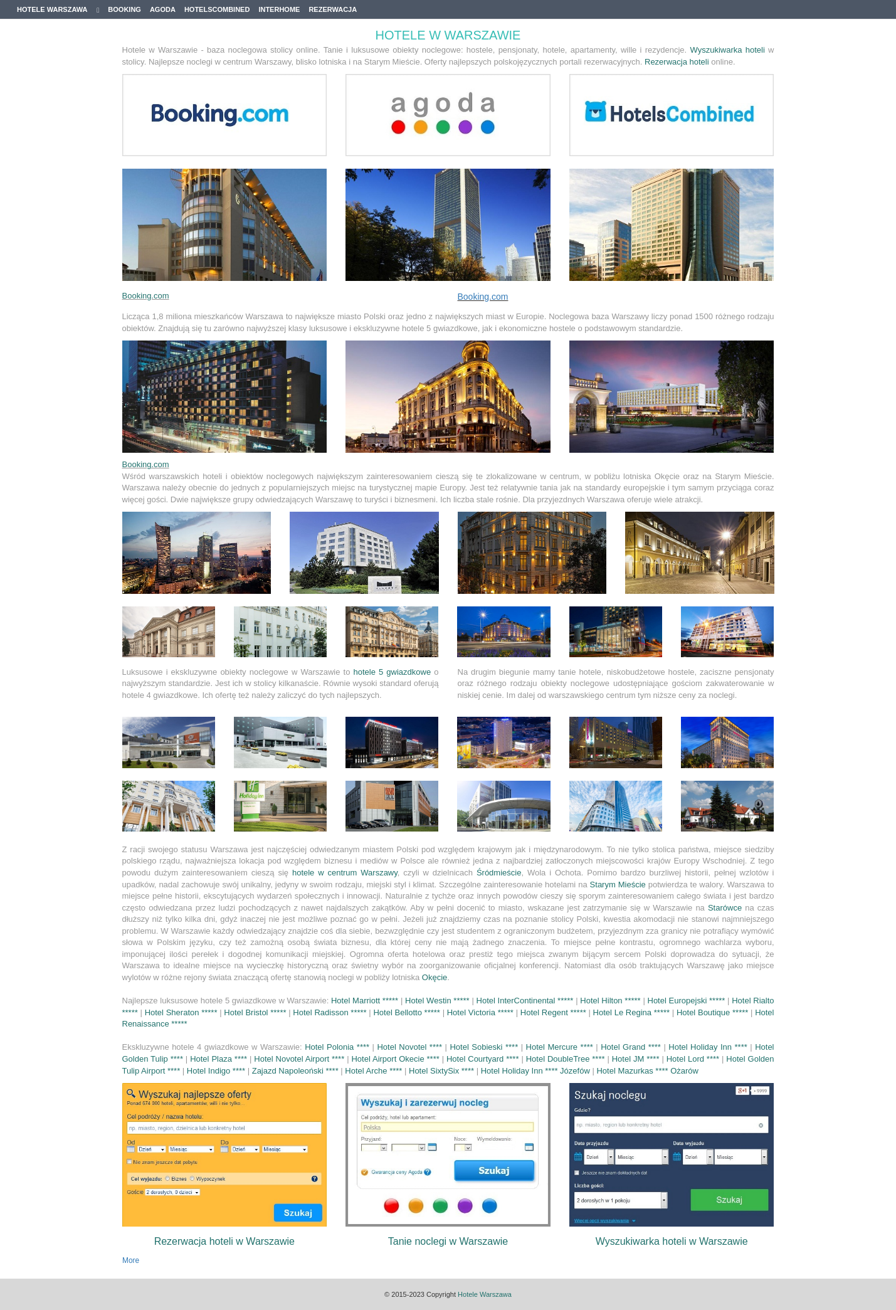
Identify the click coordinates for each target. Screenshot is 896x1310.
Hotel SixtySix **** (441, 1070)
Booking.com (145, 295)
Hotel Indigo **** (216, 1070)
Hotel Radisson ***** (331, 1012)
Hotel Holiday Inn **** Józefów (537, 1070)
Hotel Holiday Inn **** (707, 1047)
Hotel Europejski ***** (688, 1000)
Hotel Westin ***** (438, 1000)
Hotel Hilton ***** (611, 1000)
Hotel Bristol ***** (256, 1012)
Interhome (279, 9)
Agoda (163, 9)
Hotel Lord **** (693, 1059)
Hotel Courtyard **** (482, 1059)
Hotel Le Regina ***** (632, 1012)
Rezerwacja (332, 9)
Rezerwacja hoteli (677, 61)
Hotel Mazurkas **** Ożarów (647, 1070)
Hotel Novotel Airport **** (299, 1059)
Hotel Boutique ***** (714, 1012)
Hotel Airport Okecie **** (395, 1059)
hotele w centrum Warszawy (345, 872)
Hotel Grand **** (631, 1047)
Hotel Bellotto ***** (407, 1012)
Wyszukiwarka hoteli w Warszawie (672, 1241)
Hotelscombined (217, 9)
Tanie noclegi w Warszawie (448, 1241)
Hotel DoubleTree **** (565, 1059)
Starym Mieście (618, 884)
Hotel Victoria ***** (481, 1012)
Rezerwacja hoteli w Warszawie (224, 1241)
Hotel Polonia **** (337, 1047)
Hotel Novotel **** (409, 1047)
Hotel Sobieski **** (484, 1047)
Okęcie (434, 977)
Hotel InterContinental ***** (526, 1000)
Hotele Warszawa (58, 10)
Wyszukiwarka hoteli (727, 50)
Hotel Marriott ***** (366, 1000)
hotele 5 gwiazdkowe (392, 672)
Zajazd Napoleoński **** (295, 1070)
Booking (124, 9)
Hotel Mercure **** (559, 1047)
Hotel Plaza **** (218, 1059)
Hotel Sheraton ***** (182, 1012)
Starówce (725, 907)
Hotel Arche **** (373, 1070)
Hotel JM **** (636, 1059)
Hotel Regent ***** (554, 1012)
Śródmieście (499, 872)
